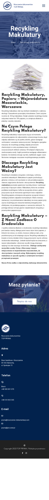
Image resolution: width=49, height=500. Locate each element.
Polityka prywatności (36, 449)
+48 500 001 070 (7, 389)
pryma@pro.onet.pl (8, 428)
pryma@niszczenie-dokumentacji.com (15, 420)
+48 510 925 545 (7, 400)
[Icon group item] (22, 453)
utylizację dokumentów (38, 263)
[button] (44, 5)
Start (13, 42)
